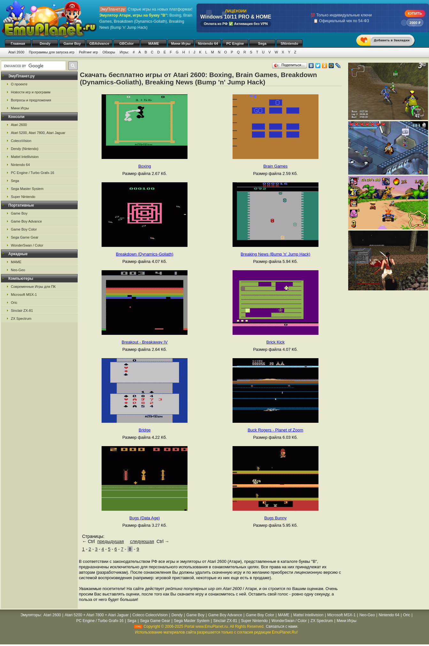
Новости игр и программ (30, 92)
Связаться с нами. (282, 626)
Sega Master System (27, 189)
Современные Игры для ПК (33, 286)
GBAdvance (99, 43)
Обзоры (109, 52)
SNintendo (289, 43)
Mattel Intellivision (25, 157)
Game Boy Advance (26, 221)
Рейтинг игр (88, 52)
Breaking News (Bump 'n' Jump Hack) (275, 254)
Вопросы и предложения (31, 100)
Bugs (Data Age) (144, 518)
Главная (18, 43)
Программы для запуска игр (51, 52)
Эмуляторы (30, 615)
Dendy (45, 43)
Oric (14, 302)
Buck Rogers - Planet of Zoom (275, 430)
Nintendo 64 (208, 43)
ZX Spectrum (21, 318)
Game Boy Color (24, 229)
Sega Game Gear (24, 237)
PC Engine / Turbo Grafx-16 (32, 173)
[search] (32, 66)
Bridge (145, 430)
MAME (153, 43)
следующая (142, 541)
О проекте (19, 84)
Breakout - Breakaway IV (145, 342)
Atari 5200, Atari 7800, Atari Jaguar (38, 133)
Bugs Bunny (275, 518)
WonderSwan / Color (27, 245)
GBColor (126, 43)
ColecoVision (21, 141)
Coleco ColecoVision (150, 615)
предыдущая (110, 541)
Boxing (144, 166)
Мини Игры (181, 43)
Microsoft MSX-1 (24, 294)
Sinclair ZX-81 (22, 310)
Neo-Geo (18, 270)
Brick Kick (275, 342)
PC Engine (235, 43)
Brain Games (275, 166)
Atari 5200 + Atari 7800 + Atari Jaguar (97, 615)
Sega (262, 43)
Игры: (124, 52)
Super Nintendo (23, 197)
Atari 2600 (16, 52)
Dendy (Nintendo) (24, 149)
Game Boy (72, 43)
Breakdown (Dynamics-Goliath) (144, 254)
